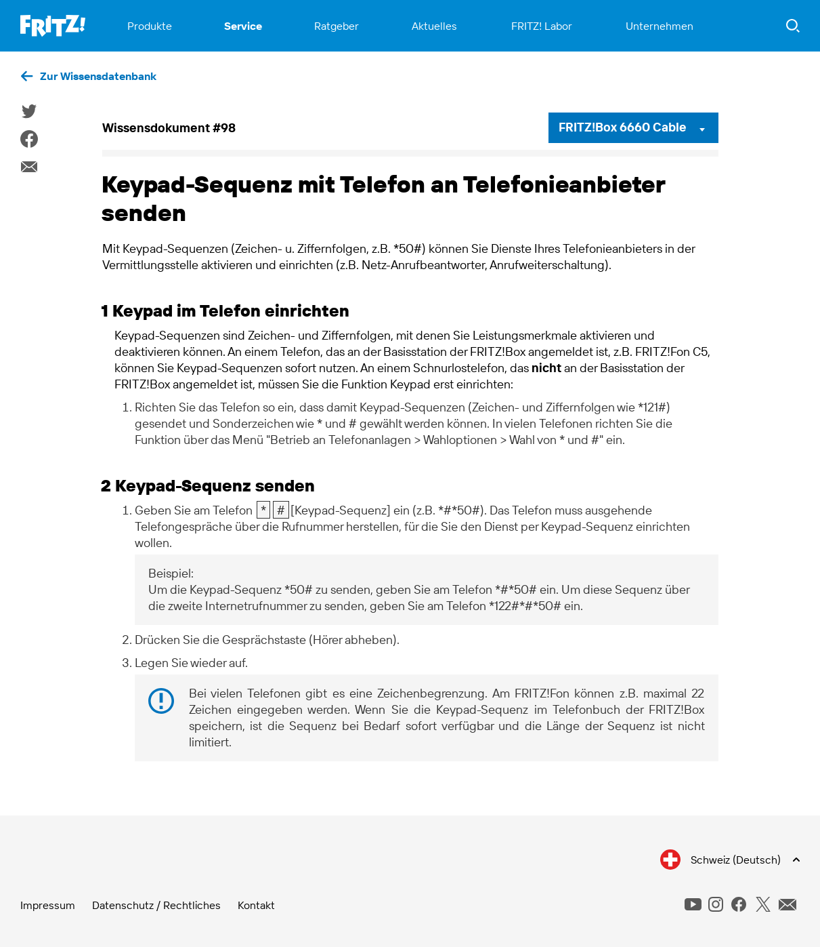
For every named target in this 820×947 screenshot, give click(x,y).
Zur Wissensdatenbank (98, 76)
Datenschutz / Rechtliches (156, 905)
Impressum (47, 905)
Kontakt (256, 905)
